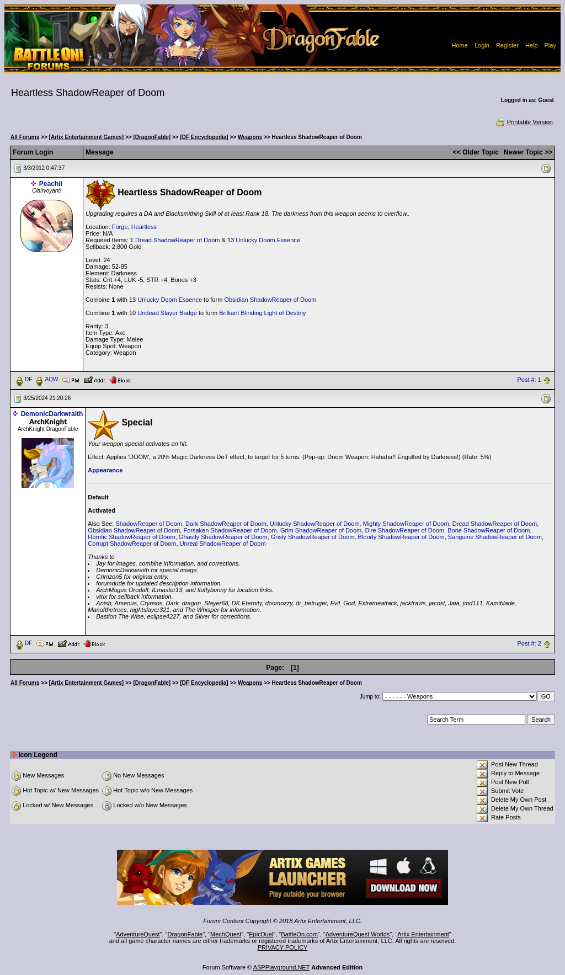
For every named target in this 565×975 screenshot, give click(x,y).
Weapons (250, 137)
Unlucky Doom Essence (268, 240)
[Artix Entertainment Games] (86, 137)
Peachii (50, 184)
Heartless (144, 226)
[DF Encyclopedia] (204, 137)
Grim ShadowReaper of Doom (320, 530)
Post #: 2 (529, 643)
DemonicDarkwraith (52, 414)
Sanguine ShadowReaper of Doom (495, 537)
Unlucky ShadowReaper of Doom (315, 523)
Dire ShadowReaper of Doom (404, 530)
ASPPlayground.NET (281, 967)
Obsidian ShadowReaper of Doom (270, 299)
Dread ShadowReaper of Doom (177, 240)
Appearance (105, 470)
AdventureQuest (138, 934)
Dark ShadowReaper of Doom (225, 523)
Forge (120, 226)
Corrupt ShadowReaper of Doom (132, 543)
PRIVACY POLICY (283, 947)
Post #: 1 (529, 379)
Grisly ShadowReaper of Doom (313, 537)
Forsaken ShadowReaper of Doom (229, 530)
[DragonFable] (151, 137)
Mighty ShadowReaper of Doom (406, 523)
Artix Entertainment (423, 934)
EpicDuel (261, 934)
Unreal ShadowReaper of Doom (223, 543)
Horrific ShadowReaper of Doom (131, 537)
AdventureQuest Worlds (358, 934)
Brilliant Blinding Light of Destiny (262, 313)
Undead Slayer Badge (167, 313)
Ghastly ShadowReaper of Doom (223, 537)
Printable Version (524, 122)
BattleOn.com (299, 934)
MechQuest (225, 934)
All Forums (24, 137)
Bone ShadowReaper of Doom (488, 530)
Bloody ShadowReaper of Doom (401, 537)
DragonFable (185, 934)
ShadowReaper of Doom (148, 523)
